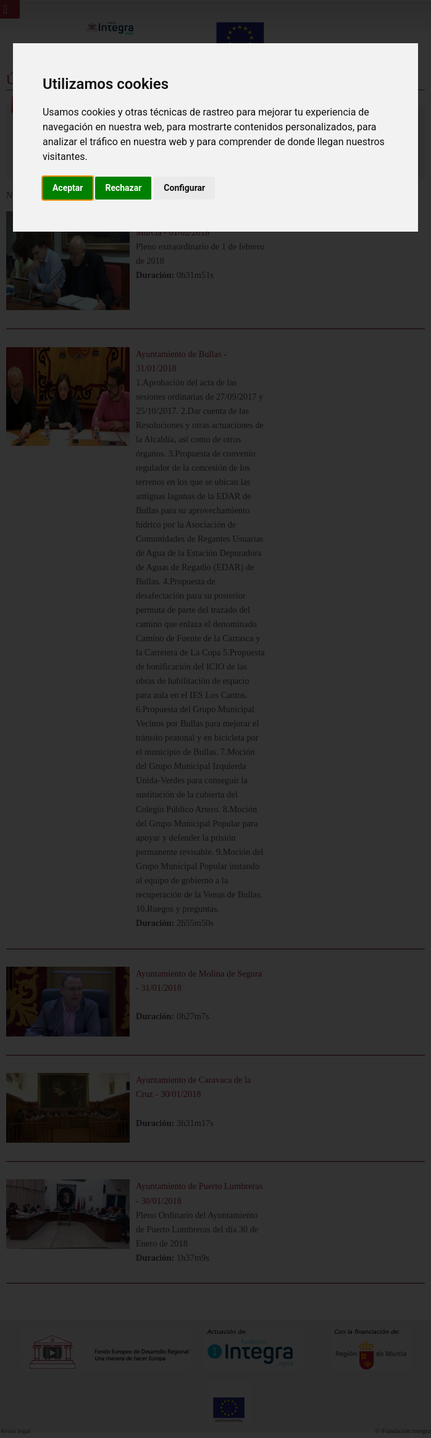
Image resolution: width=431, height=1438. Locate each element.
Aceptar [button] (67, 188)
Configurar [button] (184, 188)
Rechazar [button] (123, 188)
